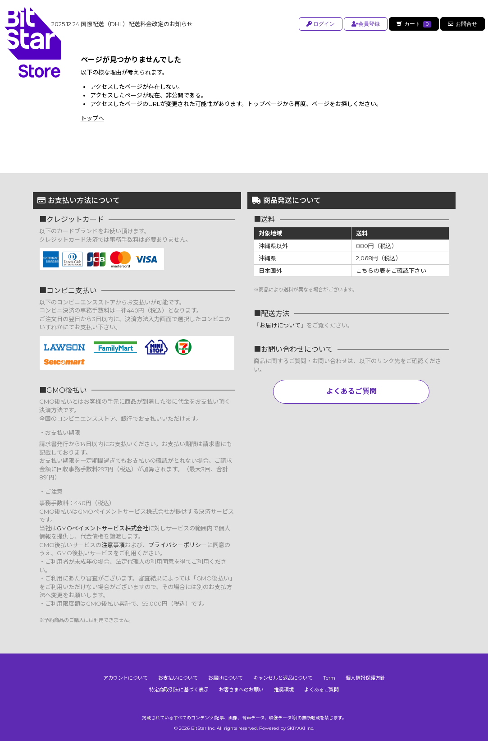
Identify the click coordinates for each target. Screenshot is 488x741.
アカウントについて (125, 678)
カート (413, 24)
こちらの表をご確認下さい (391, 270)
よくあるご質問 (351, 391)
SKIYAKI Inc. (300, 728)
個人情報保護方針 (365, 678)
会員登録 (364, 23)
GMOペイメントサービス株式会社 (102, 528)
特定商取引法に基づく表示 (179, 689)
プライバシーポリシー (177, 544)
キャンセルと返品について (283, 678)
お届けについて (280, 325)
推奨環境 (284, 689)
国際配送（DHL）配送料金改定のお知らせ (122, 24)
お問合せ (462, 23)
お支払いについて (178, 678)
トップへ (92, 118)
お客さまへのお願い (241, 689)
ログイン (319, 23)
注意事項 (113, 544)
